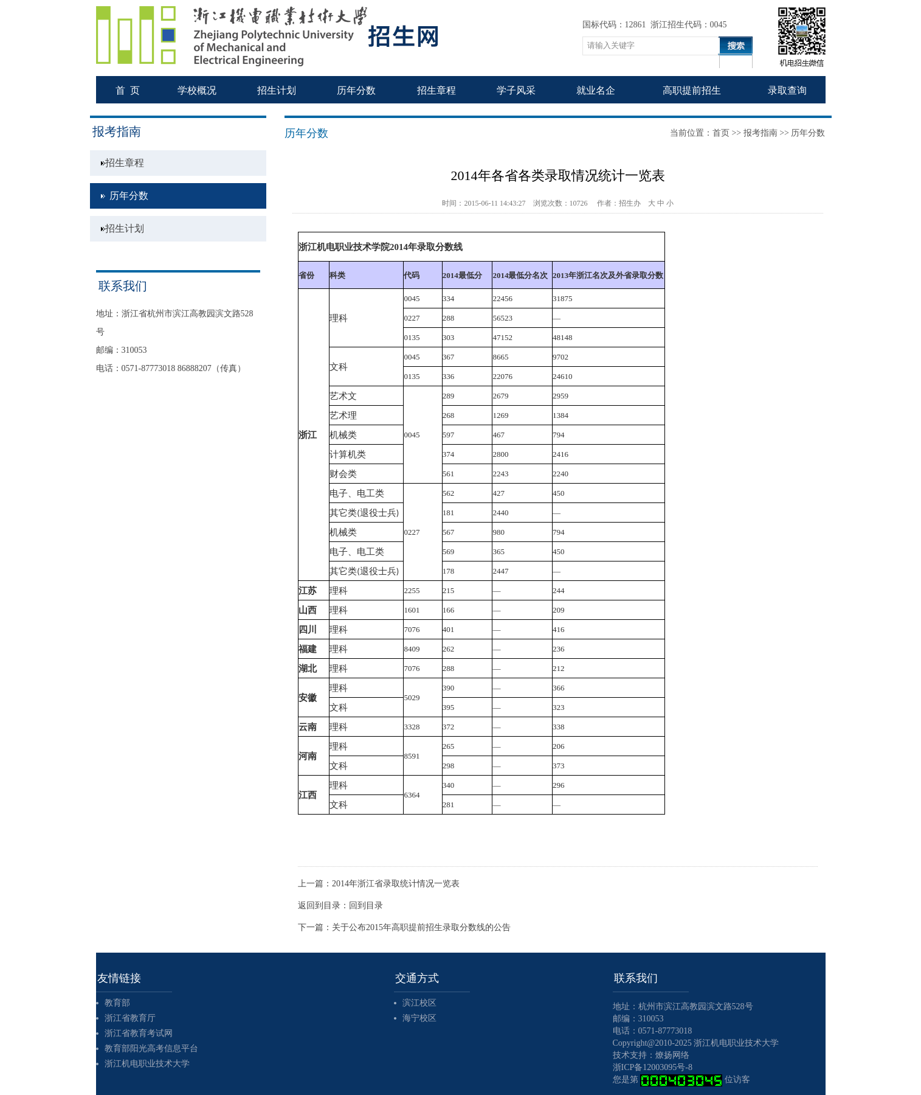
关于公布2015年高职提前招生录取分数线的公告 (421, 927)
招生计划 (124, 228)
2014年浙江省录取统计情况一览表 (396, 883)
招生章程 (124, 163)
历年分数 (128, 195)
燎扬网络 (672, 1055)
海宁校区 (419, 1018)
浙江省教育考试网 (139, 1033)
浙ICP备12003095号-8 (652, 1067)
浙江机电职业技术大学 (147, 1063)
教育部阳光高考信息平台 (151, 1048)
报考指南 (760, 132)
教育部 (117, 1002)
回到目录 (366, 905)
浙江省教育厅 (130, 1018)
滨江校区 (419, 1002)
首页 (721, 132)
